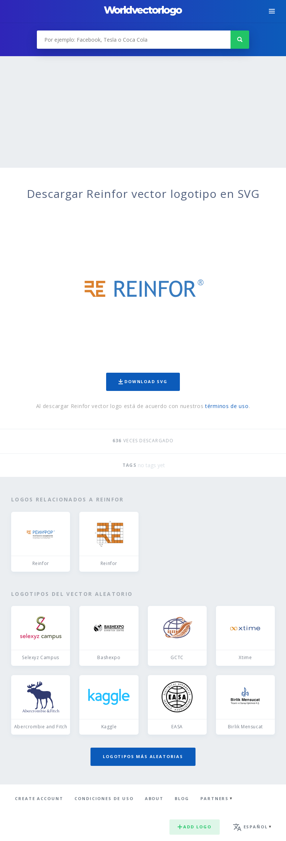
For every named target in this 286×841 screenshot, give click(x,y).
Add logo (194, 826)
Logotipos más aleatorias (143, 756)
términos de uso (227, 406)
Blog (182, 798)
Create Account (39, 798)
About (154, 798)
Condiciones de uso (104, 798)
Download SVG (143, 381)
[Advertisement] (143, 112)
